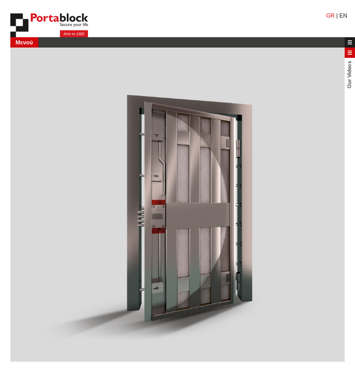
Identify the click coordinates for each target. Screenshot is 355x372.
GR (330, 15)
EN (343, 15)
